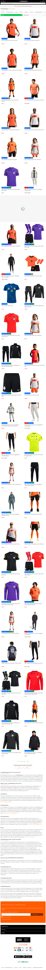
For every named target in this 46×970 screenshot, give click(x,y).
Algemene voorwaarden (27, 967)
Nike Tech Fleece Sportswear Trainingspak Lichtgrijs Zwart (33, 190)
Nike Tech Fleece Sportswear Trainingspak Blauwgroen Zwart (10, 515)
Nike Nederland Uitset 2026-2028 (31, 395)
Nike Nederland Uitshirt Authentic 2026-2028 (33, 129)
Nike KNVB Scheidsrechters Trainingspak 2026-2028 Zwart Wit (34, 306)
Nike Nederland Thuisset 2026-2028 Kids (33, 70)
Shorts (21, 12)
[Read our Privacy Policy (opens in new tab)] (9, 917)
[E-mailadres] (16, 914)
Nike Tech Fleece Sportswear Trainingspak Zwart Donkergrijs (10, 276)
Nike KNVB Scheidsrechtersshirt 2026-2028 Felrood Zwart (11, 336)
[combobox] (23, 3)
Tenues (31, 12)
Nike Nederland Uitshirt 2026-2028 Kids (32, 335)
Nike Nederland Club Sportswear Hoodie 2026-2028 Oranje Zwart (33, 604)
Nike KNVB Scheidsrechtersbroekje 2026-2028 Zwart (11, 396)
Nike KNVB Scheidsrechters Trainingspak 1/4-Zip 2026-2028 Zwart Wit (11, 366)
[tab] (23, 926)
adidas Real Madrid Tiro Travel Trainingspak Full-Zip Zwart (33, 634)
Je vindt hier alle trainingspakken (10, 813)
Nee (27, 767)
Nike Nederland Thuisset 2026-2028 (9, 159)
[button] (41, 1)
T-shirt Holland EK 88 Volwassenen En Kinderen (34, 100)
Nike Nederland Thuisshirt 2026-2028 (9, 40)
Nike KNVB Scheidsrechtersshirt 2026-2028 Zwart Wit (11, 574)
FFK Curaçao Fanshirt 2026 (7, 305)
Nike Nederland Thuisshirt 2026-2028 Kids (10, 129)
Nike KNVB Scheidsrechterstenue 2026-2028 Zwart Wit (11, 693)
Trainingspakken (10, 12)
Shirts (16, 12)
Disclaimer (16, 967)
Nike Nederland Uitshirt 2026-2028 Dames (11, 544)
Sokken (26, 12)
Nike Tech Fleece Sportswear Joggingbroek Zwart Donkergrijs (11, 455)
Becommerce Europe (19, 962)
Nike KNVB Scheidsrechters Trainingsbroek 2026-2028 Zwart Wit (33, 485)
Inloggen (43, 1)
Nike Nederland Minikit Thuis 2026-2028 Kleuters (10, 101)
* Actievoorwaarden (6, 919)
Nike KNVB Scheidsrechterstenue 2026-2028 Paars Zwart (33, 247)
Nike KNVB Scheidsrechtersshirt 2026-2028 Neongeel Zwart (33, 455)
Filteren (11, 15)
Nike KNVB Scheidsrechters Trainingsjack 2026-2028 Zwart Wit (11, 753)
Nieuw (2, 12)
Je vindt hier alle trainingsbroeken (35, 824)
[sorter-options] (34, 15)
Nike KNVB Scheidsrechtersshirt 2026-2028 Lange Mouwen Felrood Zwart (33, 693)
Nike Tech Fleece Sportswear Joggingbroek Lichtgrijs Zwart (33, 425)
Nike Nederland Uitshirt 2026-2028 (31, 40)
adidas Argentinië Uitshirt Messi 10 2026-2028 (11, 663)
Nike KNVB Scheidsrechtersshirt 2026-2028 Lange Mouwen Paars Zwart (11, 604)
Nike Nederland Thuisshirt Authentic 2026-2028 (11, 70)
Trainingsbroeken (38, 12)
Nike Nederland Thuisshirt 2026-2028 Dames (11, 246)
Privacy (20, 967)
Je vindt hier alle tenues (30, 836)
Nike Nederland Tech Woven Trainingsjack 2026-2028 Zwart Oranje (33, 753)
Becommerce (23, 962)
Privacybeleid (5, 917)
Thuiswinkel (27, 962)
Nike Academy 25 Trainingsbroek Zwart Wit (33, 663)
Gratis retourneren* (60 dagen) (24, 6)
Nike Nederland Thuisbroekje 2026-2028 (33, 514)
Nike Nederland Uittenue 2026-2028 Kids (10, 633)
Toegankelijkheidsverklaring (37, 967)
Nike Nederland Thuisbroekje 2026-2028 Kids (34, 544)
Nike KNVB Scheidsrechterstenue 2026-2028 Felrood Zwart (33, 574)
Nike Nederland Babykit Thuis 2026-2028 (33, 275)
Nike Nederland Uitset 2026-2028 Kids (32, 159)
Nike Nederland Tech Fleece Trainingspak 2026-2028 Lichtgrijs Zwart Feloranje (10, 425)
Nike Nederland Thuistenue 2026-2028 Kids (33, 722)
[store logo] (23, 1)
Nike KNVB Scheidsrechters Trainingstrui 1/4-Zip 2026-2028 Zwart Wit (11, 723)
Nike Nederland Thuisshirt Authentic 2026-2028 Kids (34, 366)
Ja (19, 767)
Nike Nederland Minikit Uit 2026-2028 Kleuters (11, 484)
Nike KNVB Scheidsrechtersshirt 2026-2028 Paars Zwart (11, 190)
